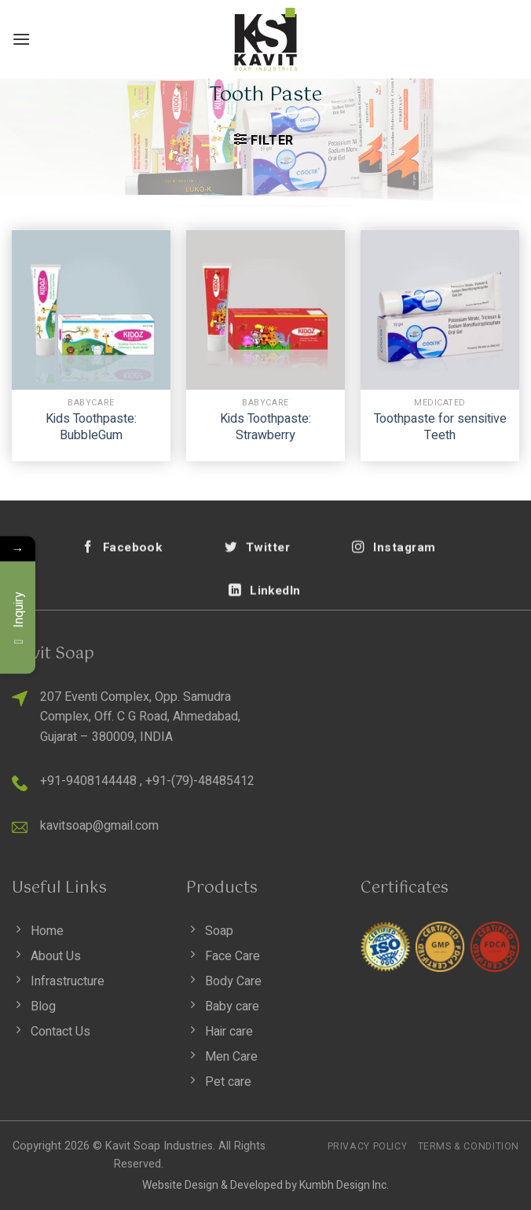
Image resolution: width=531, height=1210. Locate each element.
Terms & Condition (468, 1146)
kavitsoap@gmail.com (99, 825)
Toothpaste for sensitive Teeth (440, 427)
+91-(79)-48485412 (200, 781)
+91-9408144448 (88, 781)
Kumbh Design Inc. (344, 1185)
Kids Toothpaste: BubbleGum (91, 427)
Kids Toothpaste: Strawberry (265, 427)
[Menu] (21, 39)
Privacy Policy (368, 1146)
